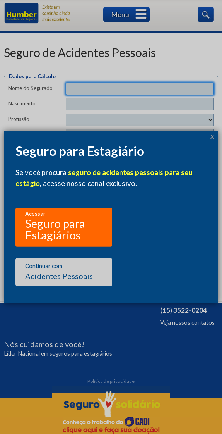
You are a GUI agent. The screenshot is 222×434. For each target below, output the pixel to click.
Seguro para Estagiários (55, 224)
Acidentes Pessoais (59, 271)
